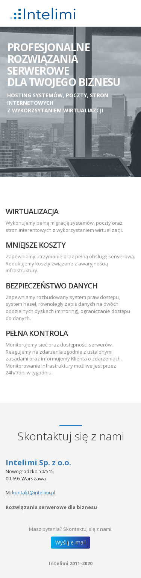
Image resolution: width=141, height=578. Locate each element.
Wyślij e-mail (70, 542)
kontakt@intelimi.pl (33, 492)
